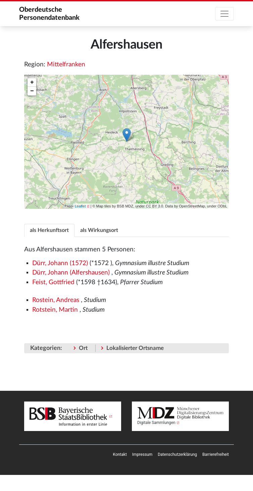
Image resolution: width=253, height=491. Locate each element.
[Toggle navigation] (224, 13)
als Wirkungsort (99, 230)
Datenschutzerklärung (177, 454)
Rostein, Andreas (55, 300)
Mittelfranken (66, 64)
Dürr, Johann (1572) (60, 263)
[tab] (49, 230)
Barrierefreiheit (215, 454)
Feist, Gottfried (53, 282)
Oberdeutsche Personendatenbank (49, 13)
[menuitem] (120, 454)
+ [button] (32, 82)
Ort (83, 348)
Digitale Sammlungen (156, 422)
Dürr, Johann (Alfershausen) (71, 272)
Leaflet (80, 206)
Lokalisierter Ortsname (135, 348)
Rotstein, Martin (55, 310)
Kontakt (120, 454)
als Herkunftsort (49, 230)
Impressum (142, 454)
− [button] (32, 91)
